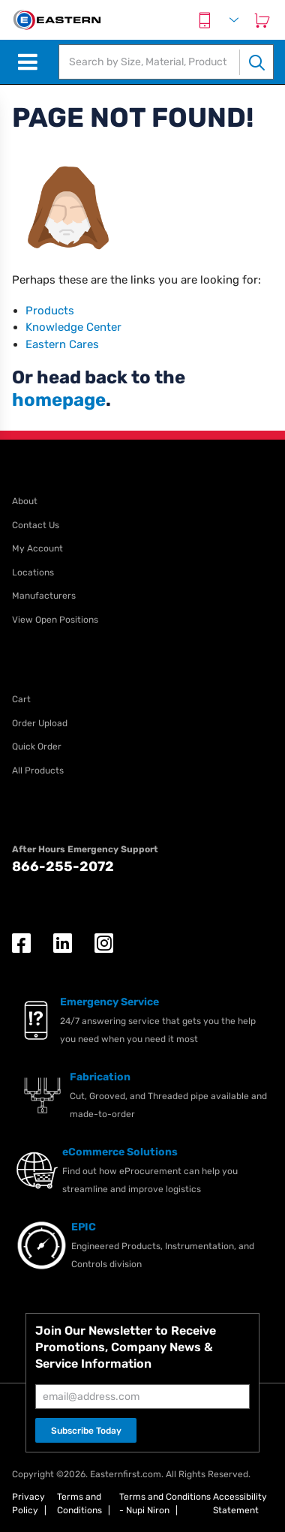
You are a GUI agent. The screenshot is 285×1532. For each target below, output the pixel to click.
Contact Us (35, 525)
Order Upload (40, 723)
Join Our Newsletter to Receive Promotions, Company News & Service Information (125, 1347)
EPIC (83, 1227)
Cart (21, 699)
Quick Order (37, 746)
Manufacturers (44, 595)
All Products (38, 770)
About (25, 501)
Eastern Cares (62, 344)
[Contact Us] (204, 20)
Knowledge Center (74, 327)
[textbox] (149, 62)
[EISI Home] (56, 20)
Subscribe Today (86, 1430)
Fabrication (100, 1077)
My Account (37, 548)
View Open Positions (55, 619)
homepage (59, 399)
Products (50, 310)
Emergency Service (109, 1002)
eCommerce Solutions (120, 1152)
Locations (33, 572)
